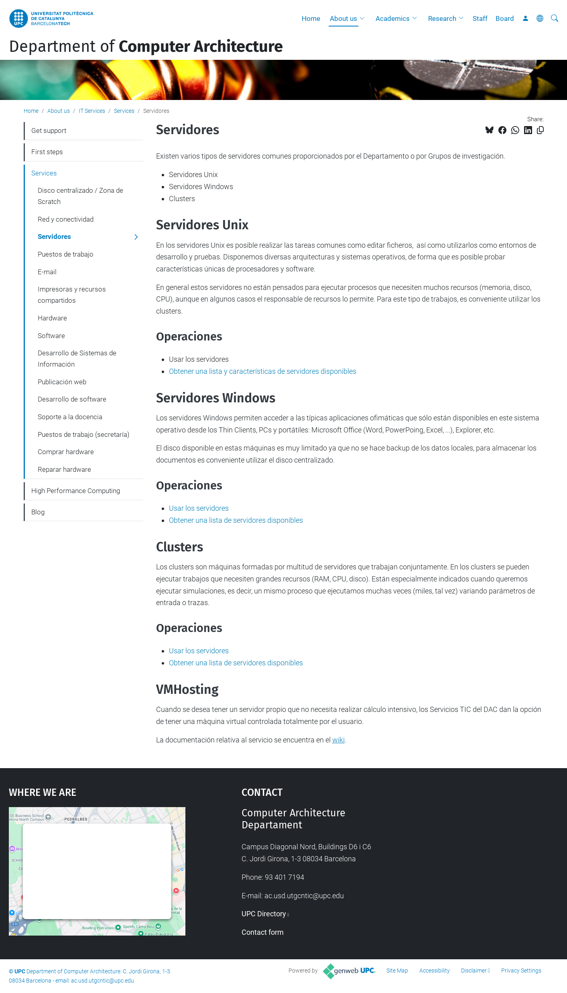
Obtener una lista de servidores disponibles (236, 520)
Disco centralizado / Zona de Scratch (80, 196)
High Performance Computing (75, 491)
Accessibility (434, 970)
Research (442, 18)
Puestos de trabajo (65, 254)
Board (505, 18)
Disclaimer (474, 970)
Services (124, 111)
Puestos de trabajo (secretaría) (84, 434)
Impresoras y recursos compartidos (72, 294)
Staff (480, 18)
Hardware (52, 318)
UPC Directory (264, 913)
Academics (393, 18)
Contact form (263, 932)
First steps (47, 152)
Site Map (397, 970)
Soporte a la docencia (70, 417)
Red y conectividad (65, 219)
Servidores (54, 236)
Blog (38, 512)
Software (51, 336)
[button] (364, 18)
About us (343, 18)
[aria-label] (554, 18)
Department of (146, 46)
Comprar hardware (66, 452)
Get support (48, 130)
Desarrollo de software (72, 399)
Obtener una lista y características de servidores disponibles (262, 371)
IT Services (92, 111)
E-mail (47, 272)
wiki (338, 740)
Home (311, 18)
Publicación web (62, 382)
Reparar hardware (64, 469)
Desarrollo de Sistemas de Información (77, 358)
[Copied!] (540, 130)
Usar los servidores (199, 508)
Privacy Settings (521, 970)
